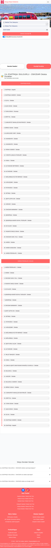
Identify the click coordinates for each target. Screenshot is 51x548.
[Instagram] (27, 490)
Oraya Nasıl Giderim (9, 2)
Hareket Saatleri (12, 66)
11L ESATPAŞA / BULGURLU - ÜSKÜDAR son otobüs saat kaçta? (16, 474)
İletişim (38, 535)
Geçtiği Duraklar (39, 66)
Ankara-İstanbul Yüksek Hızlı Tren (25, 506)
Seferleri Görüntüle (25, 33)
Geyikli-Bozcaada (12, 532)
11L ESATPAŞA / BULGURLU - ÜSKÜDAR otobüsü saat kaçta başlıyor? (17, 468)
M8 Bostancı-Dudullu (12, 517)
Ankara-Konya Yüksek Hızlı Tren (25, 498)
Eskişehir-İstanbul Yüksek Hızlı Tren (25, 504)
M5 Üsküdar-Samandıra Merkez (12, 519)
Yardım (38, 537)
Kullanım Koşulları (38, 532)
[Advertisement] (25, 51)
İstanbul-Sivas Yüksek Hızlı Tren (25, 501)
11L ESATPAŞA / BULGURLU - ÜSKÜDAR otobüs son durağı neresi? (17, 481)
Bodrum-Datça (12, 537)
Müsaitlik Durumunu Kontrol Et (14, 36)
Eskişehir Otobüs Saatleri (38, 521)
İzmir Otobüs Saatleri (38, 519)
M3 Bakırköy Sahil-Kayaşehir (12, 521)
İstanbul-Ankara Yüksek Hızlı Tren (25, 496)
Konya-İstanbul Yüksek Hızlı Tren (25, 508)
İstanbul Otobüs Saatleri (38, 517)
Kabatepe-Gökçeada (12, 535)
